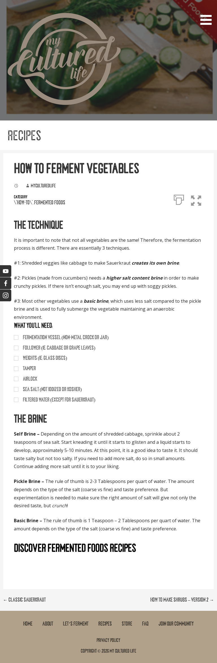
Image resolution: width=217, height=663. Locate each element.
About (47, 624)
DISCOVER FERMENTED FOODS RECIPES (75, 548)
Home (27, 624)
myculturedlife (43, 186)
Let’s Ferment (75, 624)
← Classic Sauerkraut (24, 600)
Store (127, 624)
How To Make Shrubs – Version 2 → (182, 600)
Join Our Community (176, 624)
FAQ (145, 624)
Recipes (105, 624)
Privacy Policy (108, 640)
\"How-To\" (23, 202)
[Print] (179, 198)
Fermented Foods (49, 202)
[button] (208, 13)
